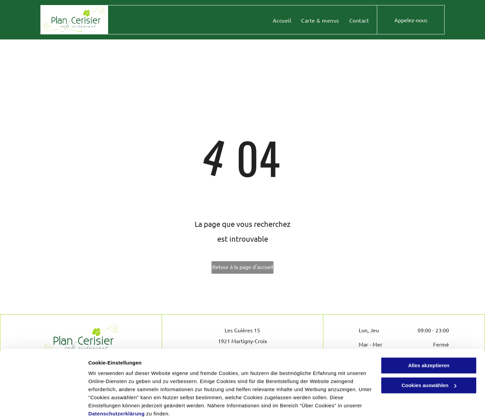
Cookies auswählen (112, 405)
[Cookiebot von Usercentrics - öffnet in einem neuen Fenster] (43, 405)
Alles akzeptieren (429, 338)
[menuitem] (282, 20)
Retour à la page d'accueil (242, 266)
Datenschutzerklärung (116, 386)
